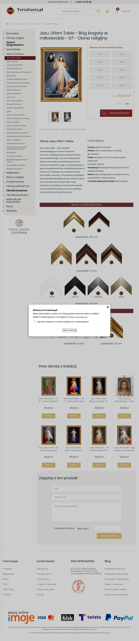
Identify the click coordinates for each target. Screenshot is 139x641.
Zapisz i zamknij (69, 330)
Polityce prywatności (77, 317)
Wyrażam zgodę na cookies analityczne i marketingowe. (63, 322)
